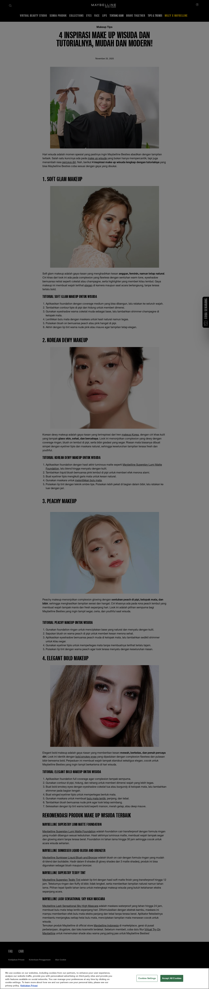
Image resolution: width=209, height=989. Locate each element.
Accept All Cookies (171, 983)
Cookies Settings (147, 983)
